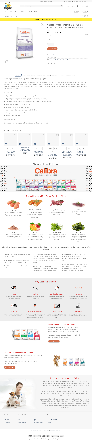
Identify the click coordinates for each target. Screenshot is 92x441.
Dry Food (57, 59)
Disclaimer (52, 430)
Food (15, 16)
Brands (36, 11)
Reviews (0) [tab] (61, 75)
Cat (11, 11)
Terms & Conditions (44, 430)
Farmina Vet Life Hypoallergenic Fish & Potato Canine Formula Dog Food (67, 153)
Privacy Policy (34, 430)
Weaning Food (66, 59)
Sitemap (58, 430)
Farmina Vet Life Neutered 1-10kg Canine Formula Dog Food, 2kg (24, 150)
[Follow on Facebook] (82, 1)
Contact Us (21, 426)
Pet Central (7, 423)
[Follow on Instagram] (84, 1)
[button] (67, 1)
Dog (6, 11)
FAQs (45, 1)
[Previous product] (86, 16)
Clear (86, 34)
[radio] (48, 39)
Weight (49, 35)
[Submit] (61, 6)
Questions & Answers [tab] (71, 75)
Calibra (54, 55)
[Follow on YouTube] (87, 1)
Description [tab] (18, 75)
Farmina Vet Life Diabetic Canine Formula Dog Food (39, 152)
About (41, 1)
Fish (30, 11)
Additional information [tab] (29, 75)
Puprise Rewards (52, 420)
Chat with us (22, 423)
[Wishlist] (78, 6)
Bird (16, 11)
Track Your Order (38, 423)
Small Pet (24, 11)
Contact (50, 1)
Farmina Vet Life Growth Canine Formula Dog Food (81, 152)
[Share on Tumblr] (57, 63)
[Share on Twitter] (51, 63)
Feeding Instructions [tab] (52, 75)
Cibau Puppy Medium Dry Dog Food (52, 155)
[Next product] (83, 16)
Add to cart (52, 49)
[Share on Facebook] (48, 63)
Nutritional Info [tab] (41, 75)
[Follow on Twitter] (85, 1)
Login (34, 420)
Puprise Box (7, 420)
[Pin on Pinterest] (54, 63)
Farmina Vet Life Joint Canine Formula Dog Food (10, 152)
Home (6, 16)
